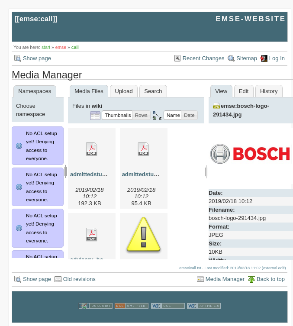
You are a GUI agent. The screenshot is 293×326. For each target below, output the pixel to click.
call (75, 47)
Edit (243, 91)
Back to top (271, 279)
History (268, 91)
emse (60, 47)
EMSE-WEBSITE (251, 19)
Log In (277, 58)
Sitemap (246, 58)
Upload (123, 91)
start (46, 47)
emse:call (36, 19)
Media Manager (225, 279)
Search (153, 91)
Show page (37, 58)
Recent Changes (204, 58)
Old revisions (79, 279)
